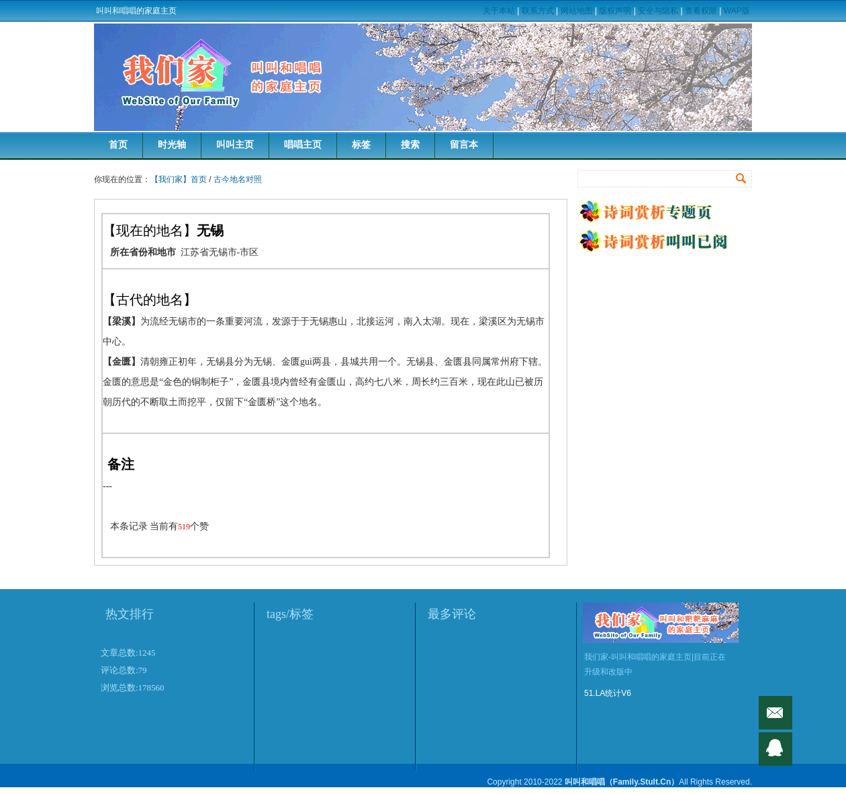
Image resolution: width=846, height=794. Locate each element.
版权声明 (615, 10)
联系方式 (538, 10)
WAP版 (737, 10)
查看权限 (701, 10)
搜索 (410, 145)
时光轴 (172, 145)
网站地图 (577, 10)
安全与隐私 (658, 10)
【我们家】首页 (178, 179)
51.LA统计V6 (607, 693)
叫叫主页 (235, 145)
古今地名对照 (238, 179)
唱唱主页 (303, 145)
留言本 (464, 145)
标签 (361, 145)
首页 (118, 145)
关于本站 (499, 10)
